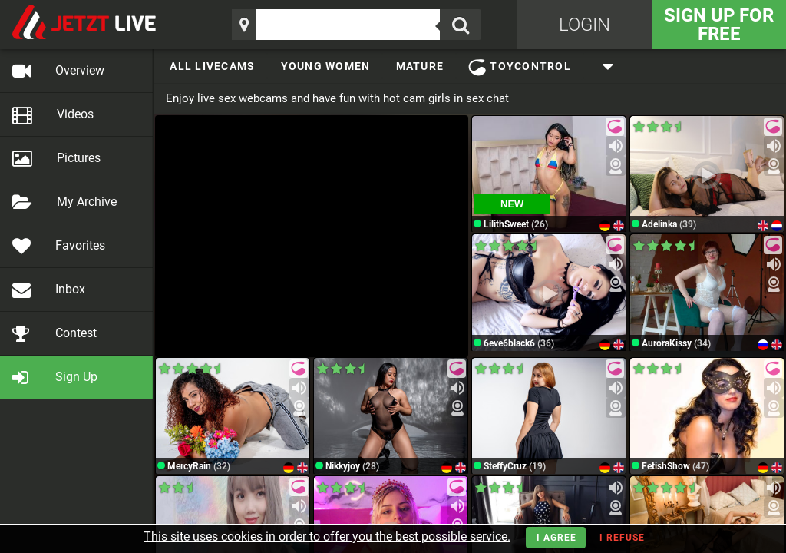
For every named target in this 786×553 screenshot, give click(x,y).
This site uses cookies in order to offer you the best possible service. (327, 536)
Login (584, 24)
